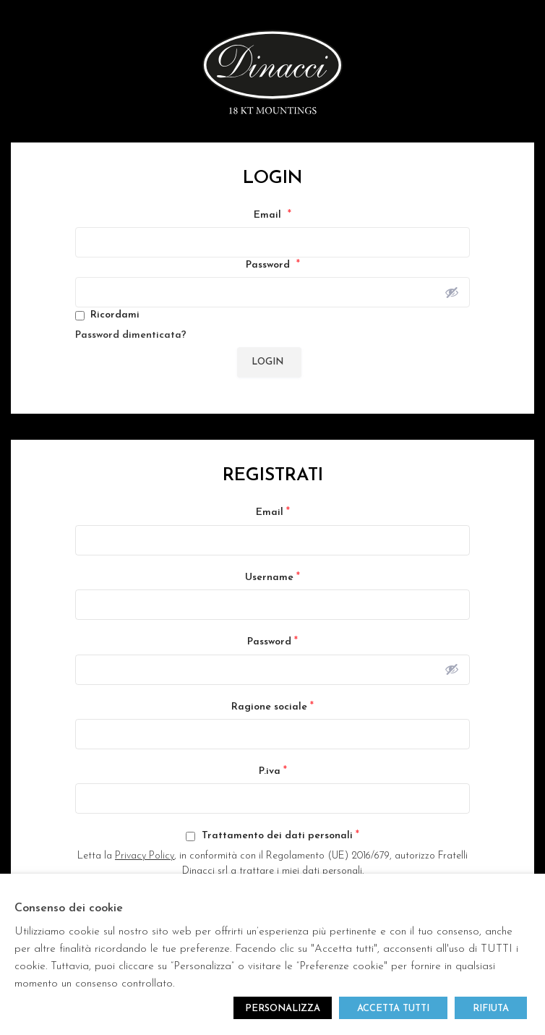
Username (272, 577)
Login (267, 362)
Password (273, 265)
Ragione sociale (272, 706)
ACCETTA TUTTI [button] (393, 1008)
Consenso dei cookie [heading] (68, 908)
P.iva (273, 771)
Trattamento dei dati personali (272, 835)
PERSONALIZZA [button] (282, 1008)
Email (272, 215)
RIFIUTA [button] (491, 1008)
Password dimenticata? (130, 335)
